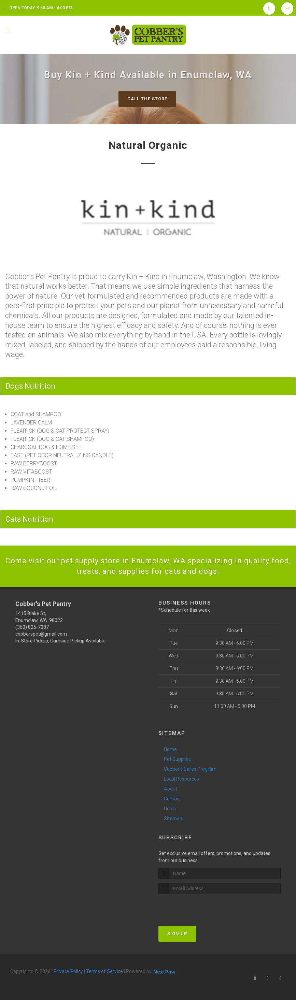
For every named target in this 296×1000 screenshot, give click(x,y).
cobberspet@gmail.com (41, 634)
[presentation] (194, 907)
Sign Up (177, 933)
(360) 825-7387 (32, 627)
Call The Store (147, 98)
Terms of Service (104, 971)
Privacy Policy (68, 971)
